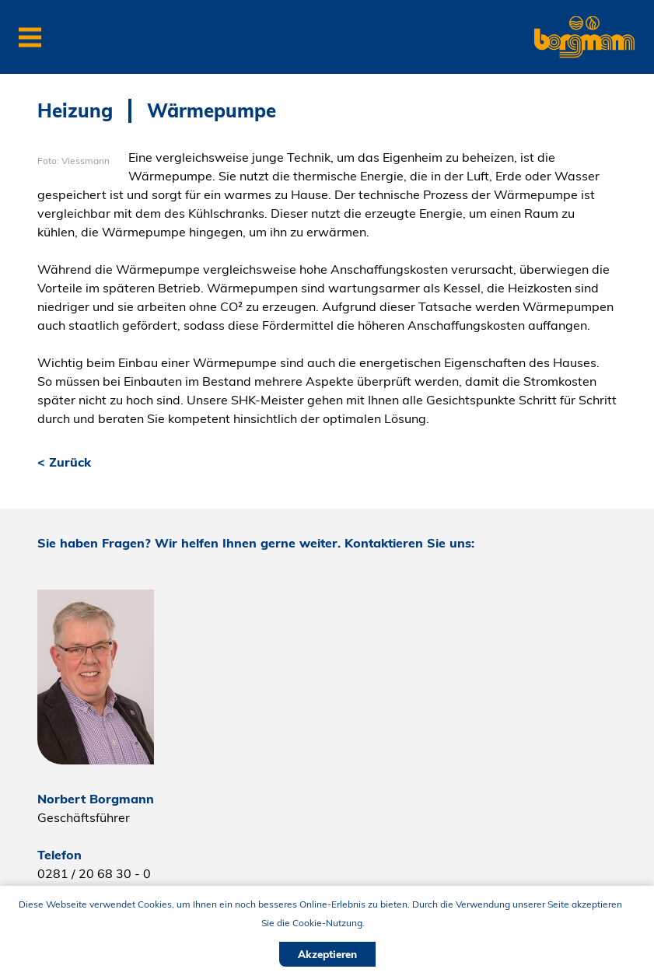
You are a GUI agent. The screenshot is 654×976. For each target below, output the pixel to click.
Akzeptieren (327, 954)
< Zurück (64, 462)
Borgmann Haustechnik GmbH (570, 19)
